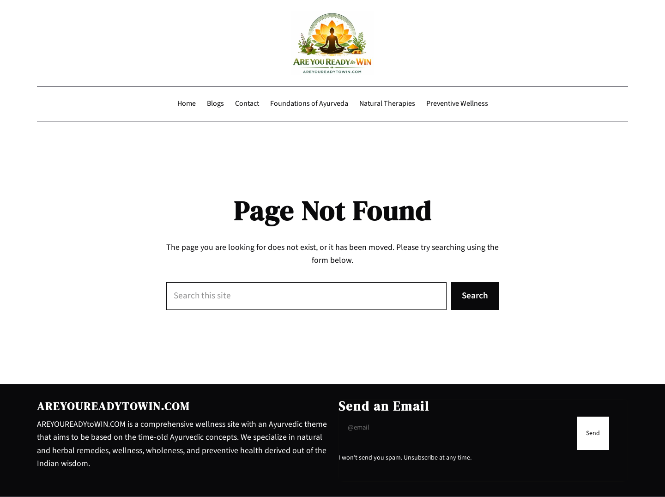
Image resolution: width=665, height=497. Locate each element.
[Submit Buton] (593, 433)
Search (475, 295)
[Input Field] (455, 427)
